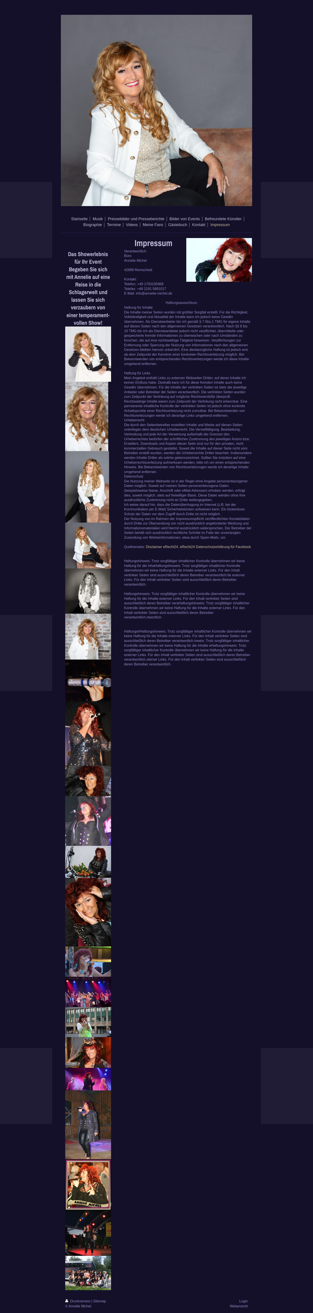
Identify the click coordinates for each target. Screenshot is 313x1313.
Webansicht (239, 1306)
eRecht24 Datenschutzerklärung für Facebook (215, 547)
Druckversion (78, 1301)
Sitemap (99, 1301)
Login (243, 1301)
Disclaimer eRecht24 (162, 547)
